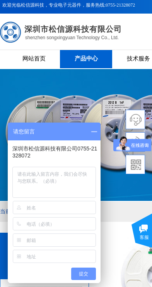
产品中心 (86, 58)
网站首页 (34, 58)
